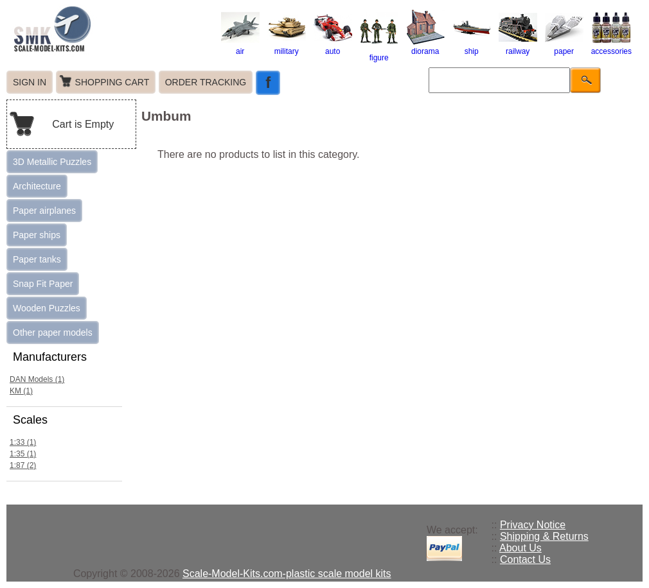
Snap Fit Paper (43, 284)
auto (333, 47)
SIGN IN (29, 82)
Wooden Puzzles (46, 308)
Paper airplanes (44, 210)
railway (518, 47)
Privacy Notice (532, 524)
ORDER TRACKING (206, 82)
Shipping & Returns (544, 536)
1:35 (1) (23, 453)
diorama (425, 47)
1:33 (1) (23, 442)
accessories (611, 47)
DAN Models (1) (37, 379)
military (286, 47)
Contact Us (525, 559)
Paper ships (36, 235)
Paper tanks (37, 259)
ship (471, 47)
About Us (520, 547)
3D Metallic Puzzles (52, 162)
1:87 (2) (23, 465)
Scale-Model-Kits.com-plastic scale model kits (286, 573)
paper (564, 47)
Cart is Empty (83, 124)
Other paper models (53, 332)
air (240, 47)
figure (379, 53)
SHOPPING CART (112, 82)
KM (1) (21, 390)
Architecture (37, 186)
